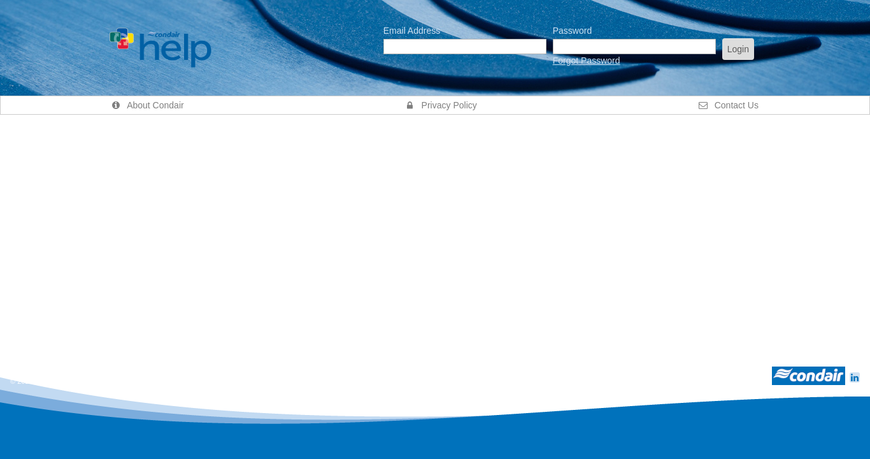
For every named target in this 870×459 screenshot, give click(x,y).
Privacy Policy (441, 105)
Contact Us (729, 105)
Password (572, 31)
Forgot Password (586, 60)
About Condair (147, 105)
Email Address (411, 31)
